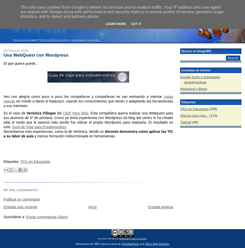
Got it (136, 24)
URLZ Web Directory (157, 244)
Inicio (93, 207)
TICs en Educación (35, 162)
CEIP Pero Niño (75, 113)
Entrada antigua (160, 207)
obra (104, 239)
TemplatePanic (130, 244)
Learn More (116, 24)
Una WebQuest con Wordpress (36, 55)
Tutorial (185, 122)
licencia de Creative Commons (132, 239)
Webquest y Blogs (193, 89)
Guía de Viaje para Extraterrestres (39, 127)
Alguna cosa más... (194, 116)
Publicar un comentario (22, 199)
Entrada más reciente (20, 207)
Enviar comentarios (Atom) (47, 217)
